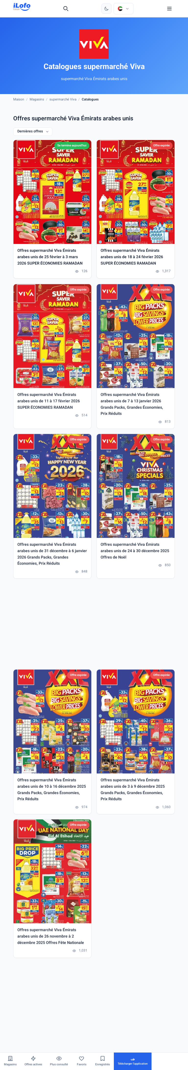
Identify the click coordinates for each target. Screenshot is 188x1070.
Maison (18, 99)
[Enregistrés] (102, 1061)
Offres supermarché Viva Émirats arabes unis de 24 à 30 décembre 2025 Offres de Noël (135, 553)
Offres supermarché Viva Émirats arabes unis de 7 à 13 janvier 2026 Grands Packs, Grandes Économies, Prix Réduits (132, 407)
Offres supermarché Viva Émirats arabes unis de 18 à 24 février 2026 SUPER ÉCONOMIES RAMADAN (132, 257)
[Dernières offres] (32, 131)
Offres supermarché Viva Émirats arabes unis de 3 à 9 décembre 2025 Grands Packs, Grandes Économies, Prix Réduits (133, 792)
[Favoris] (81, 1061)
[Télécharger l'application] (133, 1061)
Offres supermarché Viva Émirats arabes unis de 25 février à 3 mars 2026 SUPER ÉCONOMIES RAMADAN (49, 257)
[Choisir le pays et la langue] (123, 8)
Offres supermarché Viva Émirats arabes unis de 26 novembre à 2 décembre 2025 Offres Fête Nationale (50, 939)
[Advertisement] (94, 626)
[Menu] (169, 8)
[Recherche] (66, 9)
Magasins (37, 99)
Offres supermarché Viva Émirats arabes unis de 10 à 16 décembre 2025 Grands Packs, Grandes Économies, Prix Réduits (51, 792)
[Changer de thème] (106, 8)
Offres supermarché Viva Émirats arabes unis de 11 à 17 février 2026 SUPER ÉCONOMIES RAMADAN (48, 403)
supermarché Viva (62, 99)
